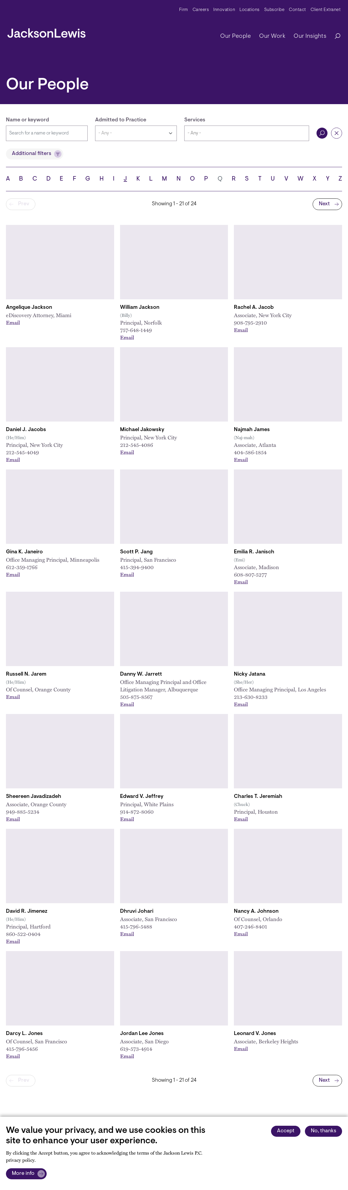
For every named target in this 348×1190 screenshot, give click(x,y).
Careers (201, 10)
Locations (250, 10)
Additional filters (31, 153)
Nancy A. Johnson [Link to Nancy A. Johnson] (256, 911)
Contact (297, 10)
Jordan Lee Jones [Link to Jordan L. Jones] (142, 1033)
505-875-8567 (136, 697)
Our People (235, 36)
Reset (336, 133)
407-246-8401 (250, 926)
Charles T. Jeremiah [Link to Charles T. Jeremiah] (258, 796)
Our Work (272, 36)
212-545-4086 (136, 445)
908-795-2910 (250, 322)
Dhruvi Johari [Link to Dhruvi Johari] (136, 911)
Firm (183, 10)
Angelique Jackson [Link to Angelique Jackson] (29, 307)
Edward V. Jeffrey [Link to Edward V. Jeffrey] (141, 796)
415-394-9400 (137, 567)
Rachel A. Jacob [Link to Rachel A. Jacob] (254, 307)
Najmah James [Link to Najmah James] (252, 430)
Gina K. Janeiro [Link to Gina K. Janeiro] (24, 552)
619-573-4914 (136, 1049)
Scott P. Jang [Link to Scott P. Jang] (136, 552)
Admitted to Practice (120, 120)
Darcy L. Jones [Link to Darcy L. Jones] (24, 1033)
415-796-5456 (22, 1049)
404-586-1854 (250, 452)
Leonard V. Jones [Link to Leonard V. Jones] (255, 1033)
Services (194, 120)
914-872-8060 (137, 811)
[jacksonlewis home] (46, 31)
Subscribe (274, 10)
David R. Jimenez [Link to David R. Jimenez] (26, 911)
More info (23, 1173)
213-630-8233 (250, 697)
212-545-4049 (22, 452)
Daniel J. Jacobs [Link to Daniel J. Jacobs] (26, 430)
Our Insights (310, 36)
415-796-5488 (136, 926)
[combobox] (246, 133)
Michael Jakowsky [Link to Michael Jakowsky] (142, 430)
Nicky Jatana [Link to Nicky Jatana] (249, 674)
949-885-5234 (22, 811)
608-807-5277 (250, 574)
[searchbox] (247, 133)
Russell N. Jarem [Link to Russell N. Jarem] (26, 674)
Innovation (224, 10)
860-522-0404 (23, 934)
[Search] (335, 36)
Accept (286, 1131)
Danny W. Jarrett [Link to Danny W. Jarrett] (141, 674)
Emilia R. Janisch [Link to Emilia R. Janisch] (254, 552)
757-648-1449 (136, 330)
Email (13, 322)
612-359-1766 (21, 567)
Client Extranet (326, 10)
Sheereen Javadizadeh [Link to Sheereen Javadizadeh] (33, 796)
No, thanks (323, 1131)
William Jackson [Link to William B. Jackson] (139, 307)
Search (321, 133)
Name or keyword (27, 120)
